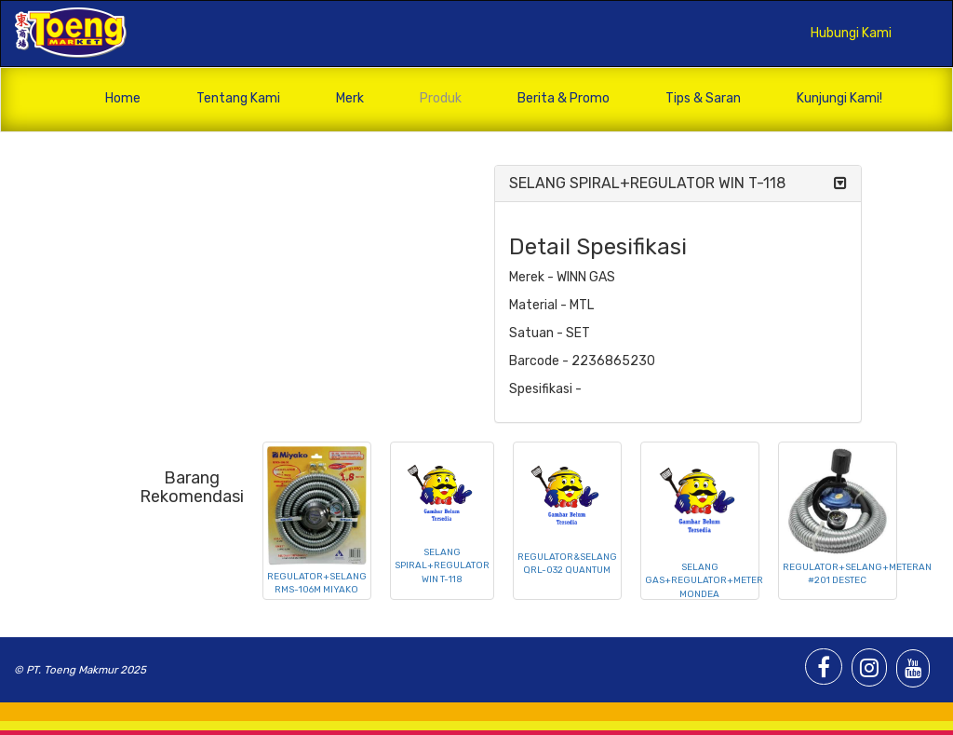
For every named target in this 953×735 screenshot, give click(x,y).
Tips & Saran (703, 98)
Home (123, 98)
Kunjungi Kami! (839, 98)
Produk (441, 98)
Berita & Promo (563, 98)
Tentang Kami (238, 98)
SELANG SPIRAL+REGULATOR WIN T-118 (647, 183)
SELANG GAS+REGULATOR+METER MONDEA (704, 581)
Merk (350, 98)
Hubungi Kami (851, 33)
